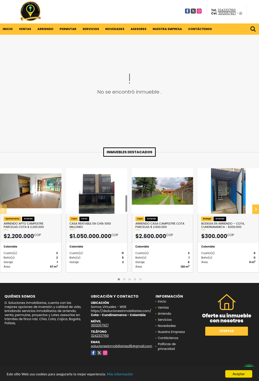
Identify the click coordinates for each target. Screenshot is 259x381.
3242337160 (226, 10)
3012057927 (227, 13)
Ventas (25, 29)
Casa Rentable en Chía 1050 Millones (90, 225)
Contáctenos (200, 29)
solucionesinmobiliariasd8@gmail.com (121, 346)
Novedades (114, 29)
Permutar (68, 29)
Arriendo (45, 29)
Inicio (8, 29)
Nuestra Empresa (167, 29)
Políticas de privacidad (167, 346)
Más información (120, 374)
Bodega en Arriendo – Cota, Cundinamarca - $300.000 (223, 225)
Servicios (91, 29)
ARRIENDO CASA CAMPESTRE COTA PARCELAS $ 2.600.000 (160, 225)
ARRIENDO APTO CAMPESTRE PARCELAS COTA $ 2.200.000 (24, 225)
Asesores (138, 29)
